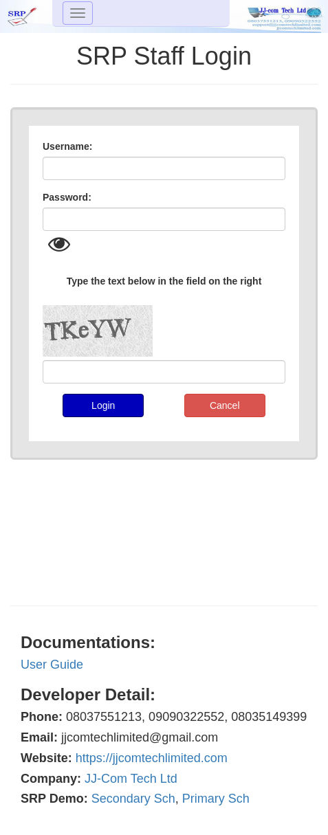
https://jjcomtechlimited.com (152, 758)
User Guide (52, 664)
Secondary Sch (133, 798)
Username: (67, 146)
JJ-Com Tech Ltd (131, 779)
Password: (67, 197)
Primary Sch (216, 798)
